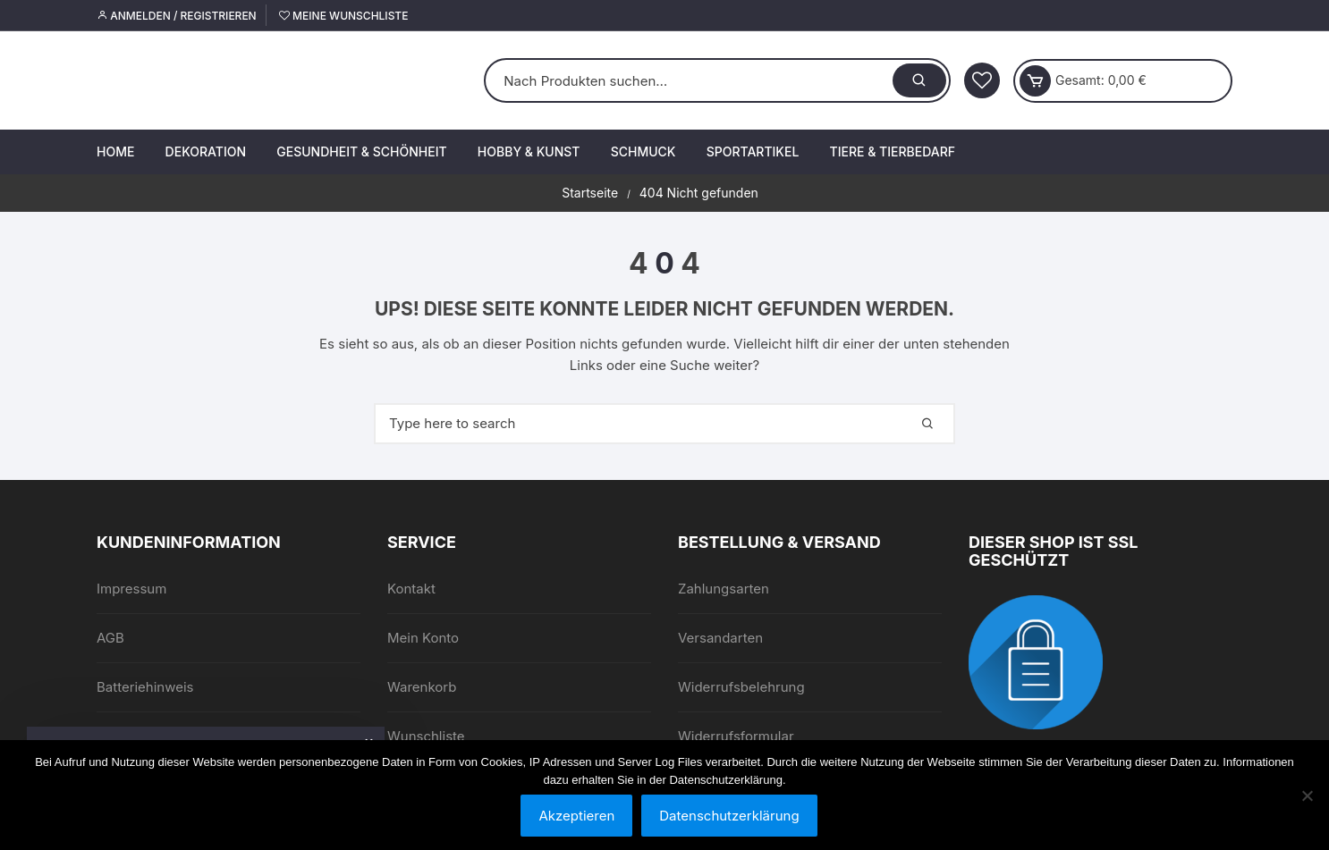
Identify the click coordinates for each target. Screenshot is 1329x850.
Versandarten (720, 637)
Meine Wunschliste (343, 15)
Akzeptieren (576, 815)
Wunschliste (426, 736)
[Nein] (1307, 795)
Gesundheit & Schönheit (361, 151)
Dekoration (205, 151)
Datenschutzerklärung (729, 815)
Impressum (131, 588)
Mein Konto (423, 637)
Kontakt (411, 588)
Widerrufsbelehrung (741, 686)
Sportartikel (753, 151)
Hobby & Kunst (529, 151)
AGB (110, 637)
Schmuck (643, 151)
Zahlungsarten (723, 588)
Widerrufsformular (736, 736)
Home (115, 151)
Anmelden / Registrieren (177, 15)
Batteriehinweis (145, 686)
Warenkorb (421, 686)
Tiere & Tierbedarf (892, 151)
